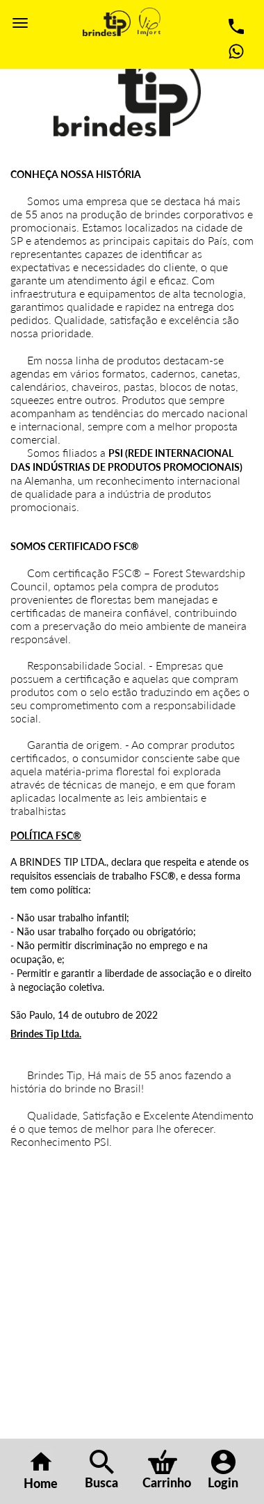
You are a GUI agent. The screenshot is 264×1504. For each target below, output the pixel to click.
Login (223, 1470)
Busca (101, 1470)
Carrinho (166, 1470)
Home (41, 1470)
